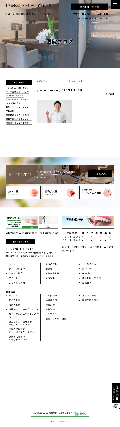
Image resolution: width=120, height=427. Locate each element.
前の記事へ (44, 81)
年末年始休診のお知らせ (17, 91)
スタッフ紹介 (16, 273)
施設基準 (87, 282)
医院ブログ (88, 273)
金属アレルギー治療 (56, 318)
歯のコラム (88, 268)
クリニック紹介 (17, 268)
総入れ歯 (13, 295)
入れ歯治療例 (89, 295)
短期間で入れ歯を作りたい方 (24, 309)
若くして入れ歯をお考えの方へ (24, 315)
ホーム (12, 263)
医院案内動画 (53, 273)
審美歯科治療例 (90, 300)
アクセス (13, 277)
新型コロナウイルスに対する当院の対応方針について (31, 107)
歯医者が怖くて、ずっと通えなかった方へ (21, 330)
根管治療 (50, 304)
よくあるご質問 (17, 282)
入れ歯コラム (89, 263)
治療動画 (50, 277)
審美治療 (50, 309)
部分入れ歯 (14, 300)
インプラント (52, 313)
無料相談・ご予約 (89, 7)
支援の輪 (10, 111)
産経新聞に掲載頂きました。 (19, 118)
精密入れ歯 (14, 304)
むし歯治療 (51, 295)
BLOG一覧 (76, 81)
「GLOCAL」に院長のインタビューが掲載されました (31, 87)
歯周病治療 (51, 300)
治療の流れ (51, 263)
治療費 (49, 268)
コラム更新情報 (13, 103)
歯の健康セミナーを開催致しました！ (23, 115)
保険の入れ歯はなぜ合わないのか (18, 338)
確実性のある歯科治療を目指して (21, 122)
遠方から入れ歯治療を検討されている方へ (20, 323)
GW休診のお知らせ (15, 95)
